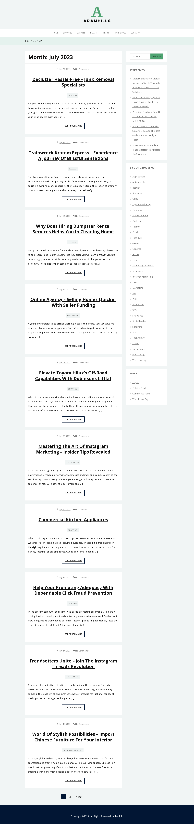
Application (138, 176)
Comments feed (141, 393)
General (73, 242)
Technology (120, 33)
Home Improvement (72, 750)
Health (93, 33)
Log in (135, 382)
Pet (134, 293)
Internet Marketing (142, 276)
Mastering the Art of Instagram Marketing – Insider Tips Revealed (73, 449)
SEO (134, 310)
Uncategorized (140, 348)
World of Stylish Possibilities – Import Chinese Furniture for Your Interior (73, 737)
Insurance (137, 271)
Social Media (73, 462)
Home (55, 33)
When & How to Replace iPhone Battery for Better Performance (146, 150)
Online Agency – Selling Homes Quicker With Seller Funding (73, 302)
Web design (138, 354)
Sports (136, 332)
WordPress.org (140, 399)
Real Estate (72, 315)
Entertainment (140, 215)
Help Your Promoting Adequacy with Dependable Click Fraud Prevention (73, 590)
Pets (134, 298)
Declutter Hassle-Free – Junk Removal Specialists (73, 82)
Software (137, 326)
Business (81, 33)
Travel (135, 343)
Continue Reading (75, 126)
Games (136, 243)
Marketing (137, 287)
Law (134, 282)
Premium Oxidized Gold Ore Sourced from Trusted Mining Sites (147, 116)
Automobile (138, 182)
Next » (79, 796)
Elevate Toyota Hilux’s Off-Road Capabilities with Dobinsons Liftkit (73, 375)
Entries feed (139, 388)
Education (136, 33)
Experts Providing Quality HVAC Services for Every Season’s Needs (146, 102)
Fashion (136, 221)
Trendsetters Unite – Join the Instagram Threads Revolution (73, 663)
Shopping (67, 33)
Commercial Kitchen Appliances (73, 519)
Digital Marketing (141, 204)
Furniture (137, 237)
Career (135, 198)
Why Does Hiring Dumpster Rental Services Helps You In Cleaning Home (73, 229)
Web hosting (139, 360)
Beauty (136, 187)
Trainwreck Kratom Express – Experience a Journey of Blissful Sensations (73, 155)
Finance (105, 33)
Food (135, 232)
